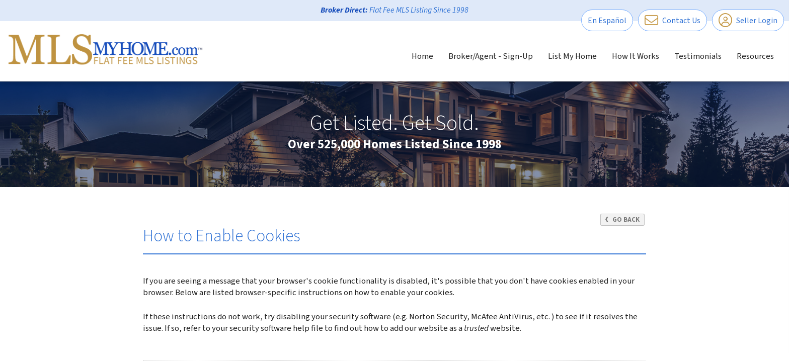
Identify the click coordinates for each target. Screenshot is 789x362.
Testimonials (698, 56)
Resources (755, 56)
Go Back (622, 219)
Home (422, 56)
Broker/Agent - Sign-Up (490, 56)
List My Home (572, 56)
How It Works (635, 56)
